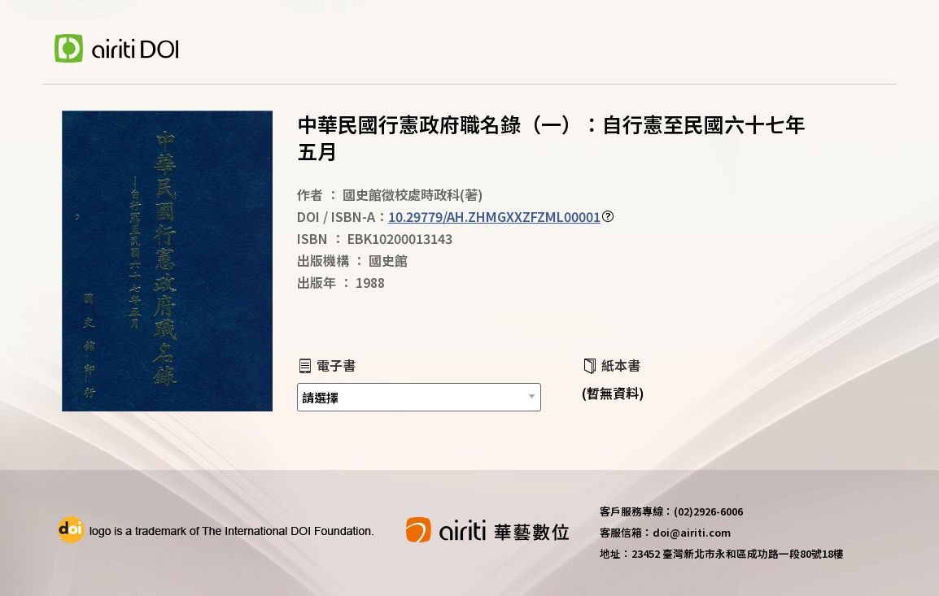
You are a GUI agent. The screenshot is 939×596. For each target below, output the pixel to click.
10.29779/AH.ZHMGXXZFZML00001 (494, 216)
